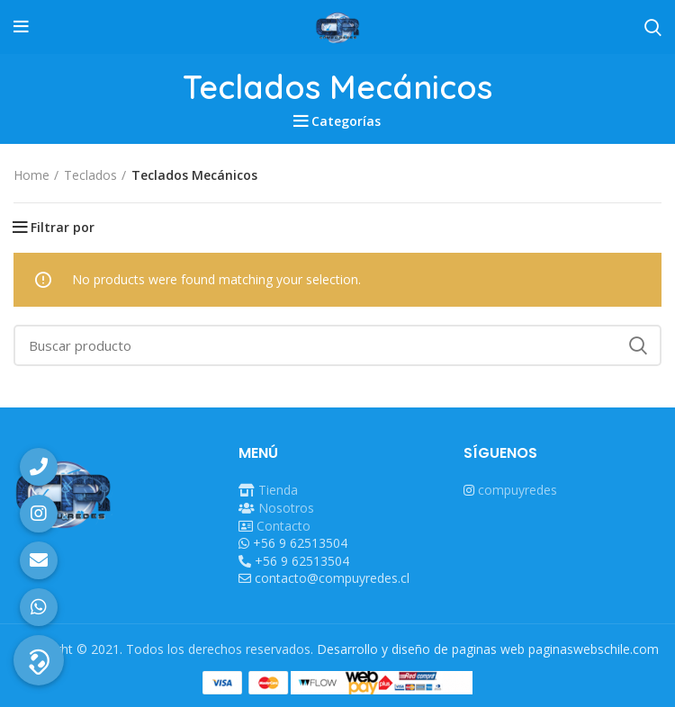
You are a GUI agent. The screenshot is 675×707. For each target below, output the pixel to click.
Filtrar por (62, 227)
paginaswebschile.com (593, 649)
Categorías (346, 121)
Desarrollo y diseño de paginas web (421, 649)
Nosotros (286, 507)
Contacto (283, 525)
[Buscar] (338, 345)
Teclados (90, 174)
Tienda (278, 489)
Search (637, 345)
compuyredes (517, 489)
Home (32, 174)
